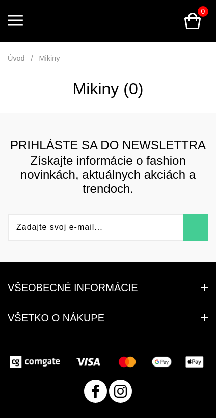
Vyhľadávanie (167, 21)
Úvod (16, 58)
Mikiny (49, 58)
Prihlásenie (142, 21)
